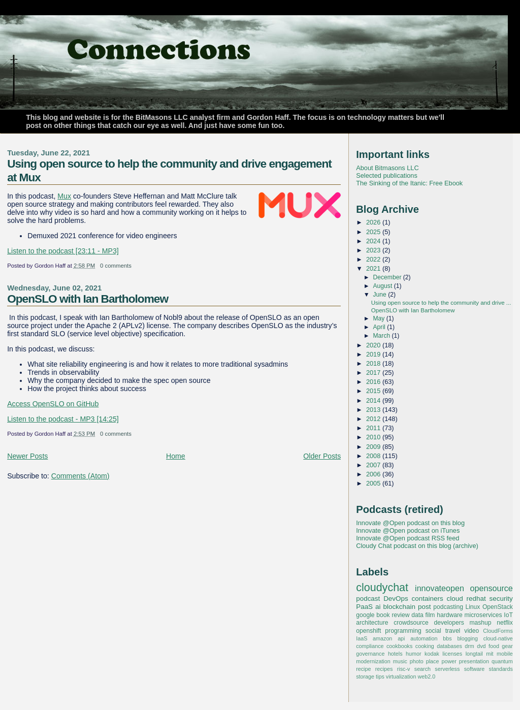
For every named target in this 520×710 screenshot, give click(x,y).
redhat (475, 598)
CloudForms (498, 631)
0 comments (116, 266)
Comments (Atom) (80, 476)
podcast (368, 598)
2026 (374, 222)
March (382, 335)
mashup (480, 622)
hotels (395, 654)
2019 (374, 354)
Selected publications (386, 175)
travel (453, 630)
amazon (382, 638)
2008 (374, 456)
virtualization (401, 676)
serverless (447, 669)
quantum (502, 661)
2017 (374, 372)
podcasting (448, 606)
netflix (505, 622)
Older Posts (322, 456)
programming (403, 630)
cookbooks (399, 646)
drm (469, 646)
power (448, 661)
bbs (447, 638)
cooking (424, 646)
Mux (64, 196)
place (432, 661)
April (380, 327)
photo (417, 661)
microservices (483, 615)
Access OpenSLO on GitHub (53, 404)
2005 (374, 483)
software (474, 669)
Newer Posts (27, 456)
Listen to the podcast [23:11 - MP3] (63, 251)
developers (449, 622)
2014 (374, 400)
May (379, 318)
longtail (474, 654)
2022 (374, 259)
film (430, 615)
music (400, 661)
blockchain (399, 606)
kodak (432, 654)
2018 (374, 363)
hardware (449, 615)
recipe (363, 669)
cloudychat (382, 588)
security (500, 598)
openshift (368, 630)
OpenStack (497, 606)
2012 (374, 419)
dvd (481, 646)
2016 (374, 381)
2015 (374, 391)
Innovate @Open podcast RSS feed (407, 538)
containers (427, 598)
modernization (373, 661)
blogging (467, 638)
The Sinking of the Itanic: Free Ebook (409, 183)
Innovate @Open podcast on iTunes (408, 530)
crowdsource (411, 622)
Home (175, 456)
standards (501, 669)
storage (365, 676)
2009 (374, 446)
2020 (374, 345)
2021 (374, 268)
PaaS (364, 606)
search (422, 669)
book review (392, 615)
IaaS (361, 638)
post (424, 606)
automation (423, 638)
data (417, 615)
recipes (384, 669)
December (388, 277)
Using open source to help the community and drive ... (441, 303)
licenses (452, 654)
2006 (374, 474)
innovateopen (439, 588)
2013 (374, 409)
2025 (374, 232)
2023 (374, 250)
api (401, 638)
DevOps (395, 598)
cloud (454, 598)
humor (413, 654)
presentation (474, 661)
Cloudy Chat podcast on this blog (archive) (417, 546)
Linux (472, 606)
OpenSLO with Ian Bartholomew (87, 298)
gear (507, 646)
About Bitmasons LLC (387, 168)
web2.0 (427, 676)
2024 (374, 241)
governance (370, 654)
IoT (508, 615)
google (365, 615)
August (383, 285)
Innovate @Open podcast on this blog (410, 523)
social (433, 630)
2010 (374, 437)
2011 (374, 428)
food (494, 646)
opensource (491, 588)
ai (377, 606)
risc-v (403, 669)
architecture (372, 622)
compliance (369, 646)
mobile (505, 654)
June (380, 294)
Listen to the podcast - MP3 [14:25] (63, 419)
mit (489, 654)
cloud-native (498, 638)
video (471, 630)
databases (449, 646)
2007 (374, 465)
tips (380, 676)
